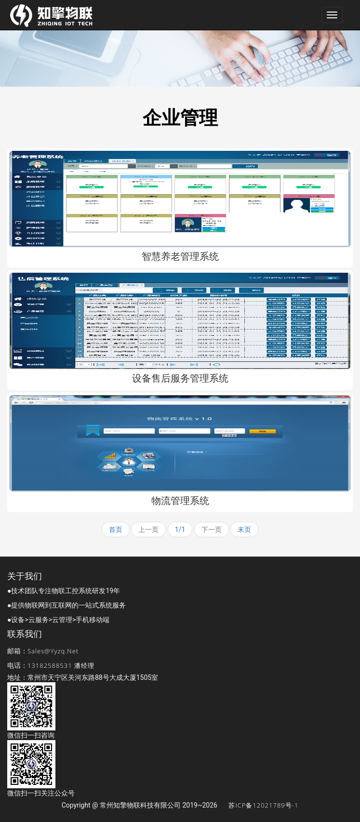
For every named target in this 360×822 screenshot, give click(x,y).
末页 (244, 529)
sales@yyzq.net (53, 651)
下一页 (211, 529)
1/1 (180, 529)
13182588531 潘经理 (60, 665)
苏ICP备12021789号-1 (263, 805)
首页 (115, 529)
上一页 (148, 529)
